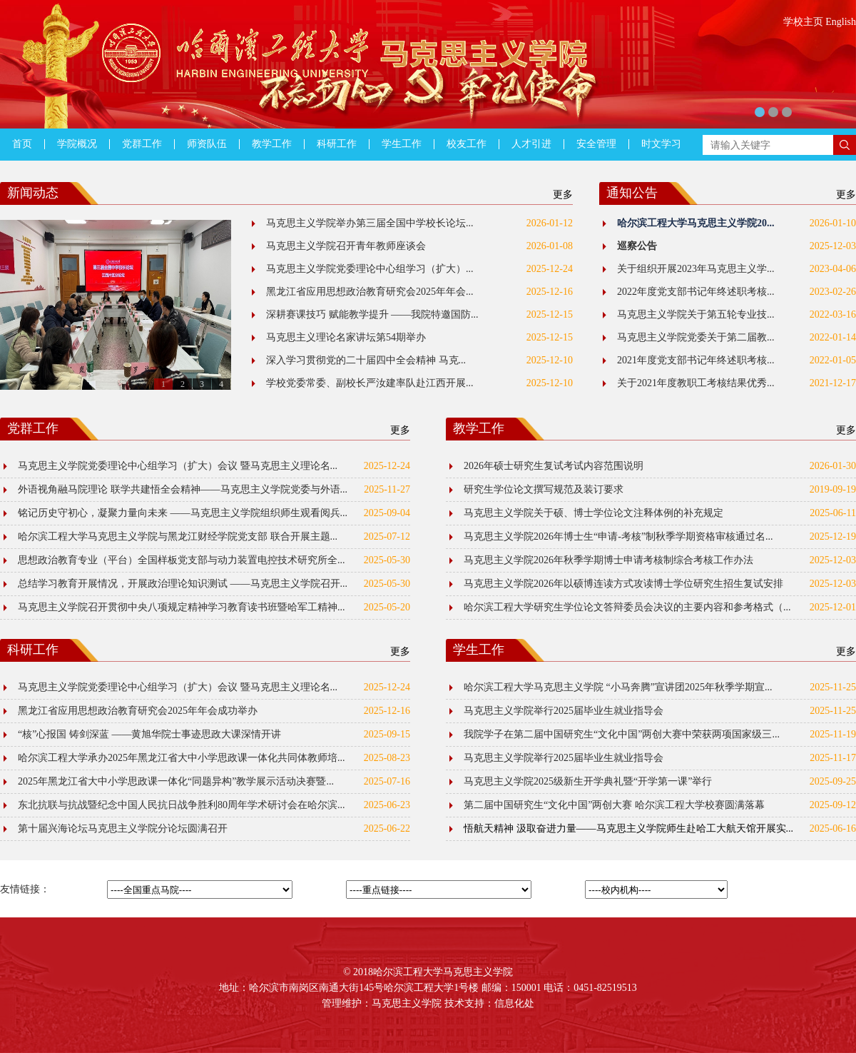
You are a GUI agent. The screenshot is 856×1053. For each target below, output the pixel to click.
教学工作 (272, 144)
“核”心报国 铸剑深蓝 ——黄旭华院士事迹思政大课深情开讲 (149, 734)
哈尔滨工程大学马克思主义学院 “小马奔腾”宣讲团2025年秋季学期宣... (618, 687)
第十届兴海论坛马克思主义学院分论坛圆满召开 (123, 828)
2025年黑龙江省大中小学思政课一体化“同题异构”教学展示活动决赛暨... (176, 781)
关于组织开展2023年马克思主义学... (696, 268)
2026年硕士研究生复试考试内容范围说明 (553, 465)
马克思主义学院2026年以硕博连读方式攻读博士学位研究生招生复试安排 (623, 583)
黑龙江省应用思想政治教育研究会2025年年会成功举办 (138, 710)
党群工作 (142, 144)
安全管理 (596, 144)
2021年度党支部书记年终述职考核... (696, 360)
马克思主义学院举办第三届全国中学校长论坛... (370, 223)
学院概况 (77, 144)
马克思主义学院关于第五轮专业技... (696, 314)
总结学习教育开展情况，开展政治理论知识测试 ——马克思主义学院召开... (182, 583)
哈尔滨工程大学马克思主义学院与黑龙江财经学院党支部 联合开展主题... (177, 536)
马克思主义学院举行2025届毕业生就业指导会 (563, 710)
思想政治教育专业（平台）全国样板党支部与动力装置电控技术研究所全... (181, 560)
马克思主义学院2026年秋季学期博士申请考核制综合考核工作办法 (608, 560)
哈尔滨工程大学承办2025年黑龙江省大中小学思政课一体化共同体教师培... (181, 757)
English (840, 21)
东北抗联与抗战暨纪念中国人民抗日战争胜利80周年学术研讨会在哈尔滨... (181, 805)
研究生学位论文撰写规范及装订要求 (543, 489)
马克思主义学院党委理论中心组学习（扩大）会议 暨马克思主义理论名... (177, 465)
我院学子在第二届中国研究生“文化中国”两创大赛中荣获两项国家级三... (622, 734)
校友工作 (466, 144)
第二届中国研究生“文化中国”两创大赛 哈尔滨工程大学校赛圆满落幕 (614, 805)
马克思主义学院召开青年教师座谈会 (346, 246)
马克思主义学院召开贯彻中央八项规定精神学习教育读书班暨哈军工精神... (181, 607)
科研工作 (337, 144)
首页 (22, 144)
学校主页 (803, 21)
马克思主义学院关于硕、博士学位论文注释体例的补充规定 (593, 513)
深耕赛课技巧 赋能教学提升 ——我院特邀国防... (372, 314)
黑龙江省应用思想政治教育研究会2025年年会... (370, 291)
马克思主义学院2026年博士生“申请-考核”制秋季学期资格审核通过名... (618, 536)
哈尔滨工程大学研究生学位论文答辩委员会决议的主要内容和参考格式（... (627, 607)
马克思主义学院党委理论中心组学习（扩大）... (370, 268)
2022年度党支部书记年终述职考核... (696, 291)
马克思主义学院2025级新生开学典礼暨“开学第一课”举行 (588, 781)
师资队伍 (207, 144)
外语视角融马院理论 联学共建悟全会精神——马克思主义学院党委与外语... (182, 489)
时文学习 (661, 144)
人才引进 (531, 144)
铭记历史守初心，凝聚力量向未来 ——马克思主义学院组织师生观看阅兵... (182, 513)
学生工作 (402, 144)
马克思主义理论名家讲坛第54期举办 (346, 337)
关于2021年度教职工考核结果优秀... (696, 383)
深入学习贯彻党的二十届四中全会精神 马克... (366, 360)
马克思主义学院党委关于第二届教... (696, 337)
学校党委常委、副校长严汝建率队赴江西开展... (370, 383)
